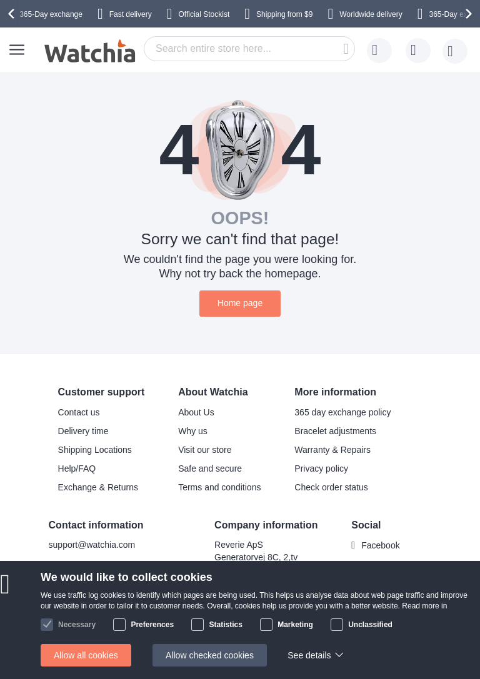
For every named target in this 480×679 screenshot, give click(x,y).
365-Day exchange (50, 14)
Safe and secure (210, 468)
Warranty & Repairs (332, 450)
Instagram (380, 566)
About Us (196, 412)
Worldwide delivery (370, 14)
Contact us (79, 412)
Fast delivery (130, 14)
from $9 (284, 14)
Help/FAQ (77, 468)
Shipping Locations (95, 450)
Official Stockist (203, 14)
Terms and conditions (219, 487)
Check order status (331, 487)
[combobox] (249, 48)
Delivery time (83, 431)
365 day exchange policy (342, 412)
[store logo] (91, 51)
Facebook (380, 545)
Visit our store (204, 450)
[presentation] (13, 14)
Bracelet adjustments (335, 431)
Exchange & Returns (98, 487)
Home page (240, 303)
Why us (193, 431)
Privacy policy (321, 468)
